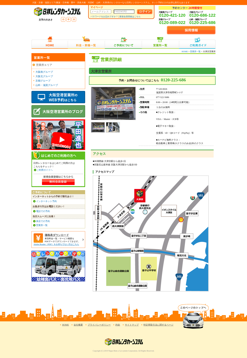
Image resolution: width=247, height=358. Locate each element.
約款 (117, 324)
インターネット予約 (46, 201)
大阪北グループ (44, 76)
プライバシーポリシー (99, 324)
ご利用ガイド (197, 42)
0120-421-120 (172, 15)
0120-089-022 (172, 22)
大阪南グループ (44, 71)
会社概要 (78, 324)
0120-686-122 (202, 15)
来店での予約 (43, 221)
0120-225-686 (202, 22)
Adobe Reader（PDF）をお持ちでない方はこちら (56, 244)
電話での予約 (43, 211)
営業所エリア (44, 65)
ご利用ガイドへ (45, 170)
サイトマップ (132, 324)
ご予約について (123, 42)
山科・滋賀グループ (46, 85)
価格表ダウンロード (57, 235)
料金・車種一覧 (86, 42)
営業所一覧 (160, 42)
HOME (49, 42)
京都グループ (42, 80)
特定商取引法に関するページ (158, 324)
